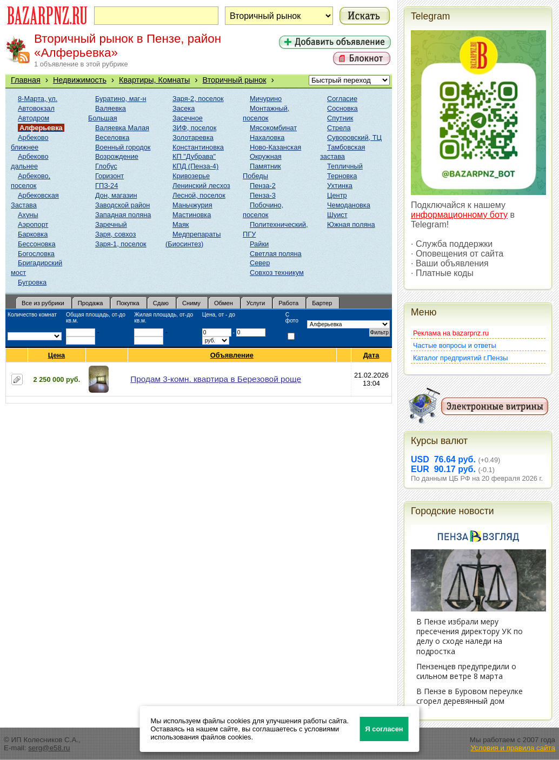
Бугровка (32, 282)
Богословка (36, 254)
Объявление (232, 355)
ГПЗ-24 (106, 185)
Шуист (337, 215)
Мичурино (266, 99)
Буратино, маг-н (121, 99)
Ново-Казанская (275, 147)
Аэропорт (33, 224)
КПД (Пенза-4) (195, 166)
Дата (371, 355)
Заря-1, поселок (121, 244)
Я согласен (384, 729)
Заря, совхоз (115, 234)
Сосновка (342, 108)
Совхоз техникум (277, 272)
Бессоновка (37, 244)
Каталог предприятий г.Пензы (460, 358)
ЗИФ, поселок (194, 128)
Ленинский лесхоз (201, 185)
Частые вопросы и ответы (454, 345)
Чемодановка (348, 205)
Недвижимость (80, 80)
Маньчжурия (192, 205)
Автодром (33, 118)
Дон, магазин (116, 195)
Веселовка (112, 137)
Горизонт (109, 176)
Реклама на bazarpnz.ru (451, 333)
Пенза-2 (263, 185)
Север (260, 263)
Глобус (106, 166)
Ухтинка (339, 185)
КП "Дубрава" (194, 156)
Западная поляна (123, 215)
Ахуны (28, 215)
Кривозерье (191, 176)
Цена (56, 355)
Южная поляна (351, 224)
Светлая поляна (276, 254)
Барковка (33, 234)
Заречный (111, 224)
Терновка (342, 176)
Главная (26, 80)
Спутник (340, 118)
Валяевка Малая (122, 128)
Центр (337, 195)
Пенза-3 (263, 195)
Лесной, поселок (198, 195)
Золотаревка (193, 137)
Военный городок (122, 147)
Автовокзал (36, 108)
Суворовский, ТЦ (354, 137)
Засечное (187, 118)
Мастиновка (191, 215)
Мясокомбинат (273, 128)
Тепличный (345, 166)
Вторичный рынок (235, 80)
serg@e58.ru (49, 748)
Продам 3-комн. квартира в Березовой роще (215, 379)
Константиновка (198, 147)
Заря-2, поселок (198, 99)
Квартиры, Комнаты (154, 80)
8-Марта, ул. (37, 99)
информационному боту (459, 214)
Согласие (342, 99)
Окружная (266, 156)
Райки (259, 244)
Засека (183, 108)
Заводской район (122, 205)
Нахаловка (267, 137)
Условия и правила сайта (512, 748)
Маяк (180, 224)
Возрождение (116, 156)
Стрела (339, 128)
